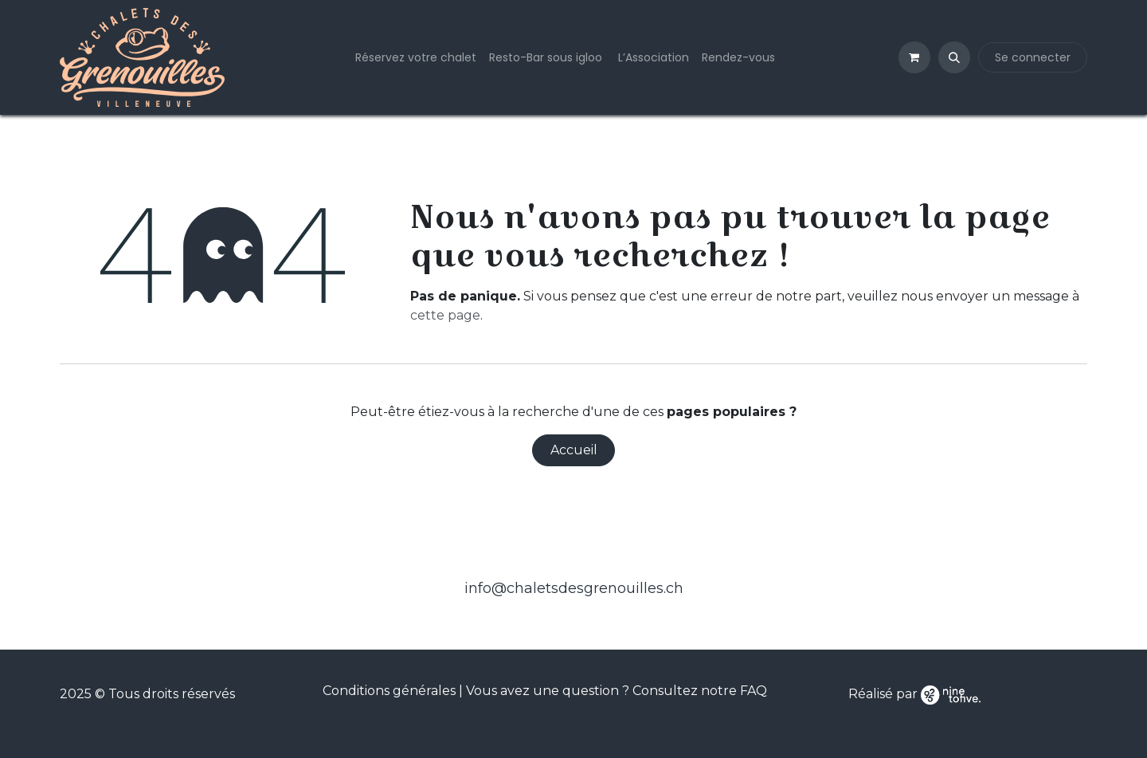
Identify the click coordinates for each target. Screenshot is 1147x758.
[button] (954, 57)
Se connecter (1033, 57)
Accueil (573, 450)
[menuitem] (416, 58)
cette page (445, 315)
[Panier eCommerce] (914, 57)
